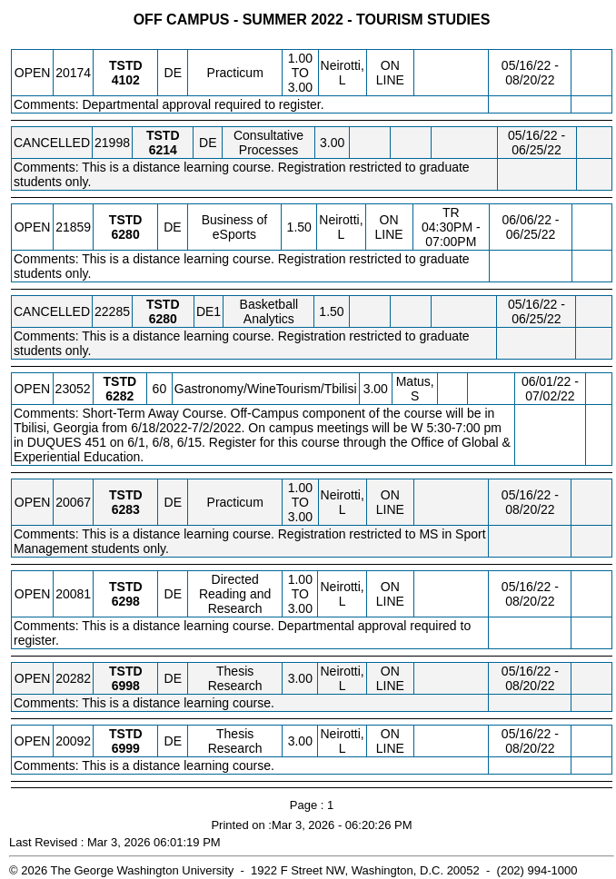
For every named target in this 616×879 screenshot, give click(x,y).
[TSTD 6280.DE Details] (126, 234)
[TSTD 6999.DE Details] (126, 748)
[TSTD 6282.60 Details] (119, 396)
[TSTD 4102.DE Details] (126, 80)
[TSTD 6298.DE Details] (126, 601)
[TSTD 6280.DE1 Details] (163, 318)
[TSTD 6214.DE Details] (163, 150)
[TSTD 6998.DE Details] (126, 685)
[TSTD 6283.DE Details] (126, 509)
